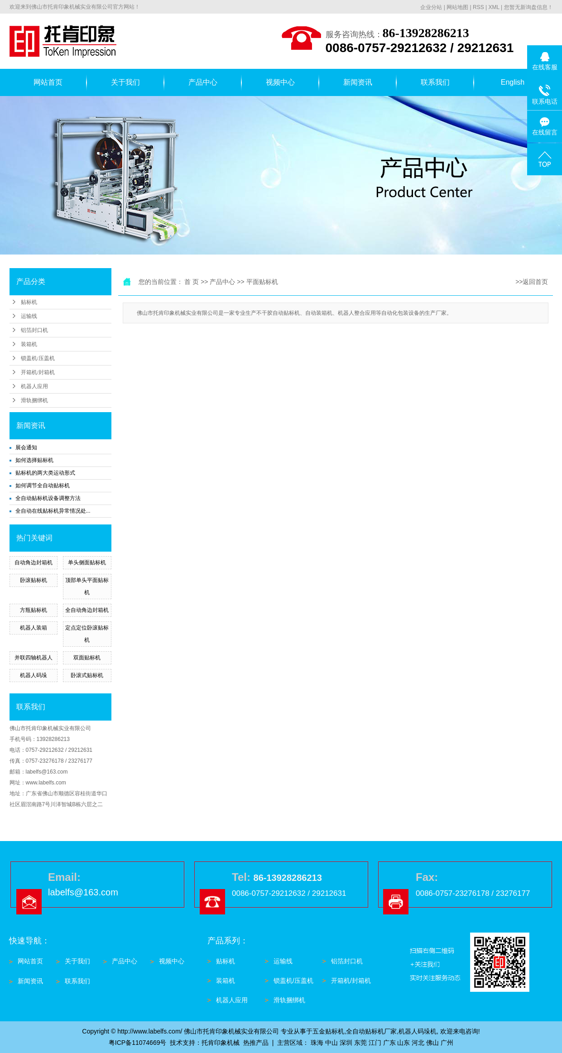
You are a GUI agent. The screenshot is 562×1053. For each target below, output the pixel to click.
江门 (375, 1042)
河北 (418, 1042)
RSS (478, 7)
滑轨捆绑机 (34, 400)
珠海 (317, 1042)
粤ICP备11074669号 (138, 1042)
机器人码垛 (33, 675)
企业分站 (431, 7)
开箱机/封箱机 (38, 372)
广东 (389, 1042)
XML (493, 7)
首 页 (191, 281)
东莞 (360, 1042)
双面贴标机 (87, 657)
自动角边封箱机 (33, 562)
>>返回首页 (531, 281)
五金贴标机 (328, 1031)
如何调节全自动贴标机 (42, 485)
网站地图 (457, 7)
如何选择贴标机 (34, 460)
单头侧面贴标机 (87, 562)
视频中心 (280, 82)
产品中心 (202, 82)
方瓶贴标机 (33, 610)
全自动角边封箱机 (87, 610)
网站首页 (48, 82)
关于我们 (125, 82)
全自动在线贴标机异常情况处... (53, 511)
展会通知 (26, 447)
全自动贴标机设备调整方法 (48, 498)
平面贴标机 (262, 281)
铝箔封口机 (34, 330)
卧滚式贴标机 (87, 675)
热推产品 (256, 1042)
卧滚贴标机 (33, 580)
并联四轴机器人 (33, 657)
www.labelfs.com (46, 782)
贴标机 (29, 302)
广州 (447, 1042)
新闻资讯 (357, 82)
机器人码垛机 (418, 1031)
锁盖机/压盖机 (38, 358)
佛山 (432, 1042)
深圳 (346, 1042)
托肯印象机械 (221, 1042)
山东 (403, 1042)
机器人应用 (34, 386)
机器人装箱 (33, 628)
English (512, 82)
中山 (331, 1042)
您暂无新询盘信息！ (528, 7)
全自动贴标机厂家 (371, 1031)
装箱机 (29, 344)
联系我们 (435, 82)
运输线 (29, 316)
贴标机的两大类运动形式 (45, 473)
